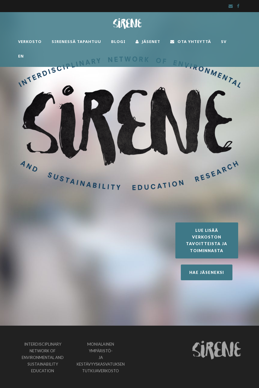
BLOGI (118, 41)
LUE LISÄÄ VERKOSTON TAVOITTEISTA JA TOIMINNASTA (206, 240)
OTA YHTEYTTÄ (190, 41)
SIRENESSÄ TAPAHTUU (76, 41)
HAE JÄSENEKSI (206, 272)
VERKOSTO (30, 41)
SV (223, 41)
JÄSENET (148, 41)
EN (21, 56)
